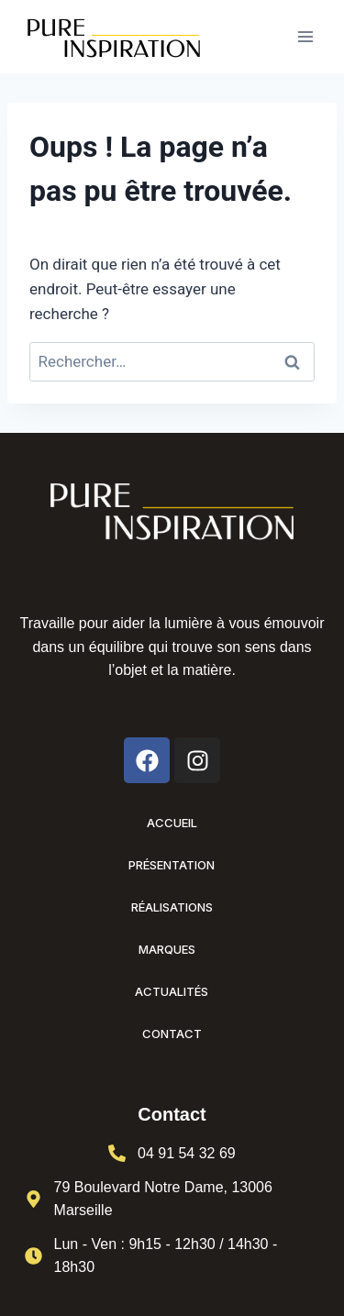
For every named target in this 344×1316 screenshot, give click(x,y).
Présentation (171, 864)
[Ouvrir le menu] (305, 36)
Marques (172, 949)
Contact (172, 1033)
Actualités (171, 991)
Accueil (172, 822)
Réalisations (172, 907)
